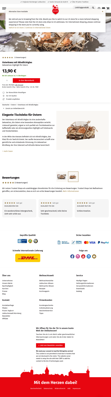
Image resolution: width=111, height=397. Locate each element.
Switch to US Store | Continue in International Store (29, 28)
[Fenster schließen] (102, 11)
